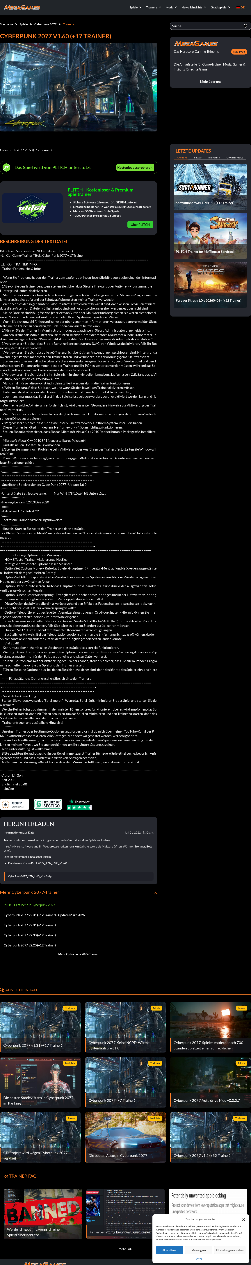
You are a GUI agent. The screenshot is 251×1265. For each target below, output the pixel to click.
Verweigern (199, 1250)
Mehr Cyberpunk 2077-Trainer (78, 954)
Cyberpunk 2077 (45, 24)
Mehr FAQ (125, 1248)
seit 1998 (239, 51)
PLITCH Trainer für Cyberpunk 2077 (29, 905)
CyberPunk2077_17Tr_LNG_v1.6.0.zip (29, 876)
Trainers (68, 24)
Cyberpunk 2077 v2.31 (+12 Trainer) (30, 925)
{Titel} (199, 1258)
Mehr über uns (210, 81)
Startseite (6, 24)
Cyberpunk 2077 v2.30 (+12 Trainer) (30, 935)
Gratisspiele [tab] (235, 157)
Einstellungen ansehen (229, 1250)
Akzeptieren (169, 1250)
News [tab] (198, 157)
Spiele (24, 24)
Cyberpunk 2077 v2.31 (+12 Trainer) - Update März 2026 (44, 915)
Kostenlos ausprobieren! (135, 167)
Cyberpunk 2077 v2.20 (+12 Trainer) (30, 945)
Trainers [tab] (181, 157)
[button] (243, 1219)
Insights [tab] (214, 157)
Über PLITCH (140, 225)
